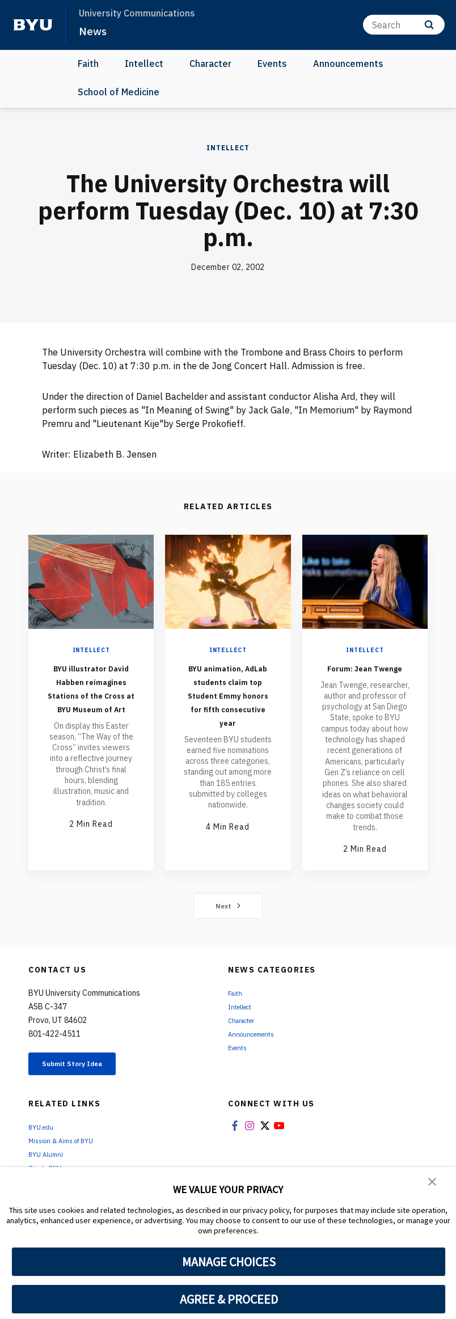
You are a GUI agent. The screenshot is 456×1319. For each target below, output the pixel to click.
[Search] (404, 25)
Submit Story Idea (87, 1079)
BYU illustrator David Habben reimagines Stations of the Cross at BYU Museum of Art (91, 701)
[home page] (33, 25)
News (94, 31)
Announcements (348, 63)
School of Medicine (118, 92)
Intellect (144, 63)
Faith (88, 63)
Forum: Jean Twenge (365, 674)
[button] (433, 1183)
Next (228, 919)
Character (210, 63)
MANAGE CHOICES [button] (229, 1262)
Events (272, 63)
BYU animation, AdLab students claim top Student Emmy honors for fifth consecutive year (228, 708)
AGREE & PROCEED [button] (229, 1299)
